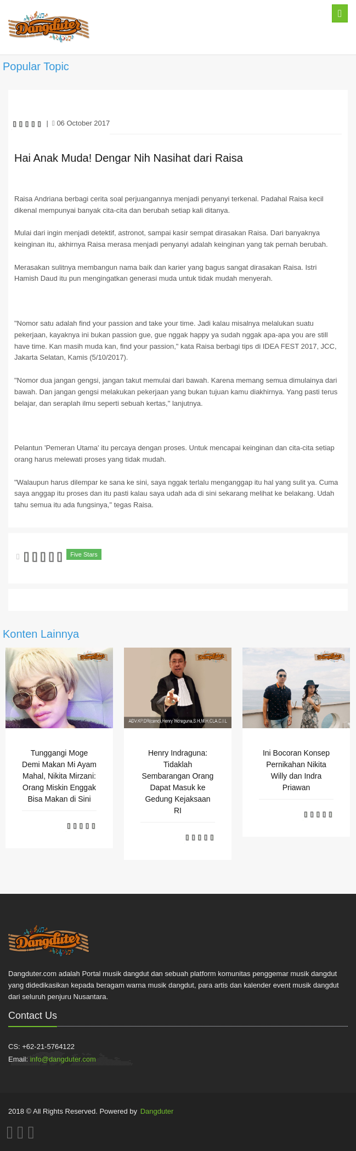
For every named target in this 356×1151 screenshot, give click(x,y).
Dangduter (157, 1111)
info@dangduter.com (63, 1059)
